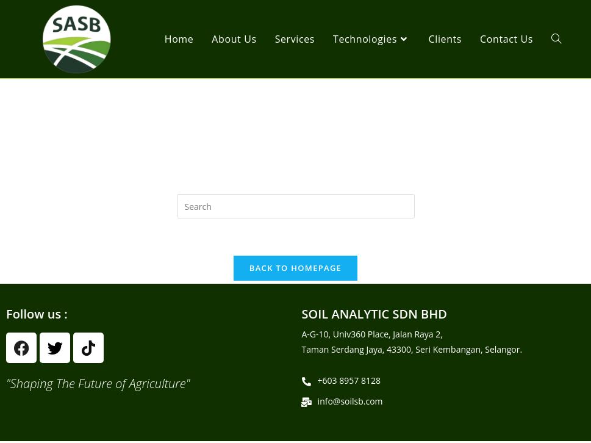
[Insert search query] (296, 206)
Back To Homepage (295, 267)
